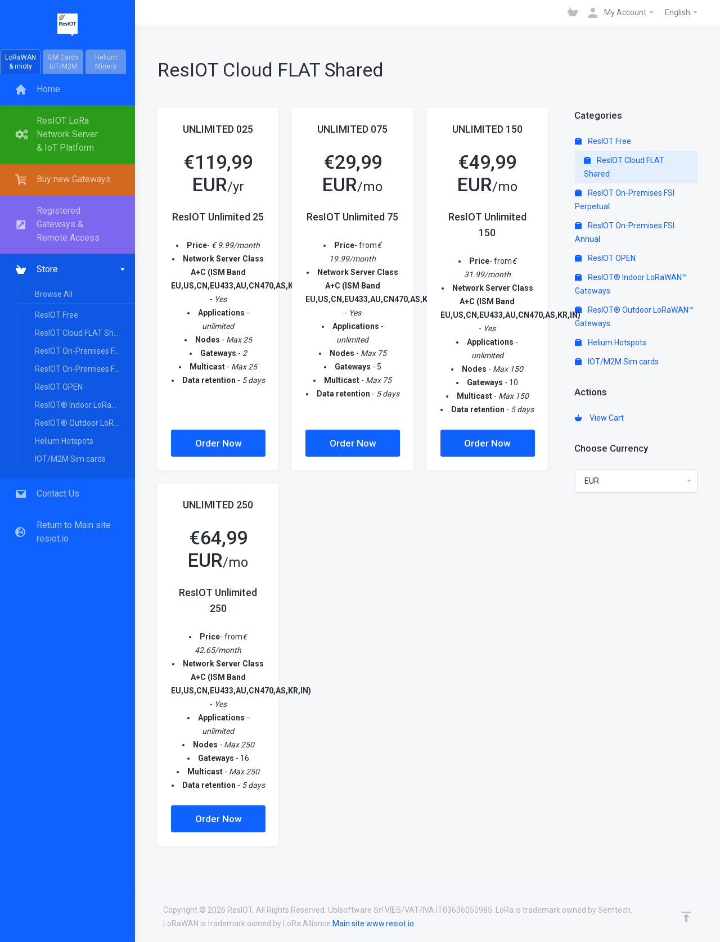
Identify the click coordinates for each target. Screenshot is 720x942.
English (682, 12)
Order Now (218, 443)
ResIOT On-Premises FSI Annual (84, 368)
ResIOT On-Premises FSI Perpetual (84, 350)
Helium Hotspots (64, 440)
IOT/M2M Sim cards (70, 458)
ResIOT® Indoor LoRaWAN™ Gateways (84, 404)
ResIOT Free (56, 314)
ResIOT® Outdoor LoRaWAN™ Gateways (84, 422)
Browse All (54, 294)
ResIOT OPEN (59, 386)
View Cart (599, 417)
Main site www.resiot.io (373, 923)
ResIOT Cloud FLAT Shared (82, 332)
